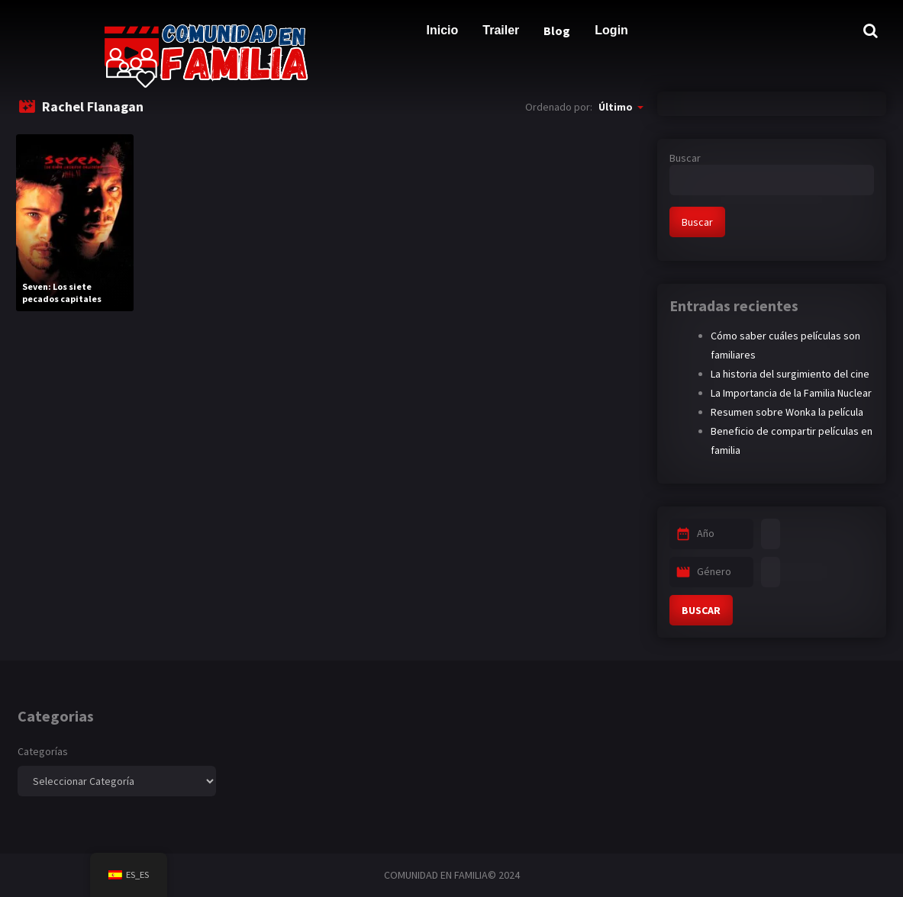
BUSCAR (701, 610)
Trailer (500, 30)
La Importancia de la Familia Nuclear (791, 393)
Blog (556, 30)
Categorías (43, 751)
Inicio (443, 30)
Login (611, 30)
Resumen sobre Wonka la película (787, 412)
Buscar (685, 158)
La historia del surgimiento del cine (790, 374)
